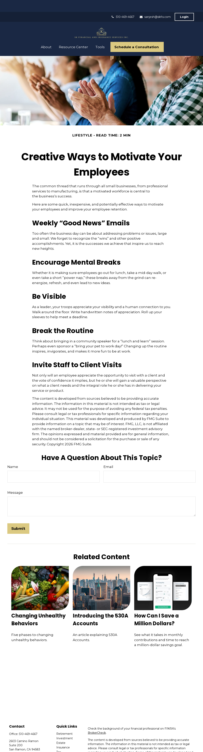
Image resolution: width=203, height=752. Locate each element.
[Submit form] (18, 516)
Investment (64, 726)
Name (12, 455)
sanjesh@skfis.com (155, 5)
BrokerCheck (97, 721)
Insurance (63, 735)
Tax (58, 740)
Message (15, 481)
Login (184, 5)
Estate (60, 731)
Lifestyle (62, 749)
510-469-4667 (122, 5)
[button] (46, 35)
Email (108, 455)
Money (61, 744)
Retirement (64, 722)
